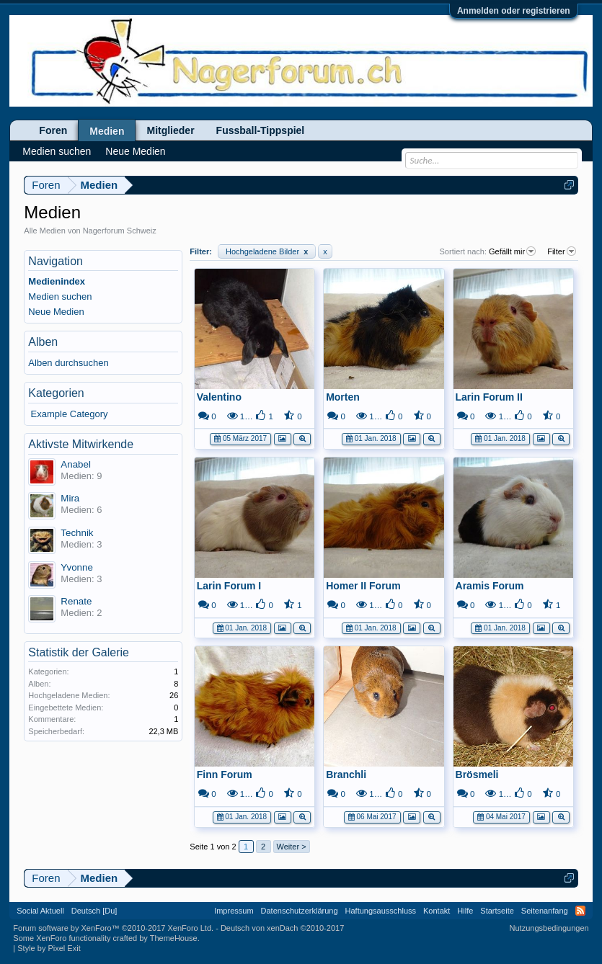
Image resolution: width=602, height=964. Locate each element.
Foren (53, 130)
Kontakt (436, 910)
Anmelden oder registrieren (513, 11)
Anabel (76, 464)
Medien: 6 (81, 509)
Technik (77, 532)
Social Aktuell (40, 910)
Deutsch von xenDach (282, 928)
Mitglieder (170, 130)
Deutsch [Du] (94, 910)
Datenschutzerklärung (299, 910)
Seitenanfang (544, 910)
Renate (76, 601)
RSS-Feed (580, 911)
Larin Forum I (229, 586)
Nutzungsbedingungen (549, 928)
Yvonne (76, 567)
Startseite (496, 910)
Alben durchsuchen (68, 362)
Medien (106, 131)
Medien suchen (60, 296)
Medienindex (56, 281)
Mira (70, 498)
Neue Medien (56, 311)
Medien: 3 (81, 544)
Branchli (346, 774)
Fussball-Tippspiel (260, 130)
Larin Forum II (489, 397)
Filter (562, 251)
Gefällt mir (513, 251)
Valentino (219, 397)
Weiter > (291, 846)
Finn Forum (224, 774)
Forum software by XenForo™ (113, 928)
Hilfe (465, 910)
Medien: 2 (81, 612)
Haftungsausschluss (380, 910)
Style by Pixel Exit (48, 948)
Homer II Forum (363, 586)
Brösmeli (477, 774)
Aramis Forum (490, 586)
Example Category (69, 414)
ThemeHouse (174, 938)
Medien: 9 (81, 475)
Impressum (233, 910)
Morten (343, 397)
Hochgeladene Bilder (267, 251)
